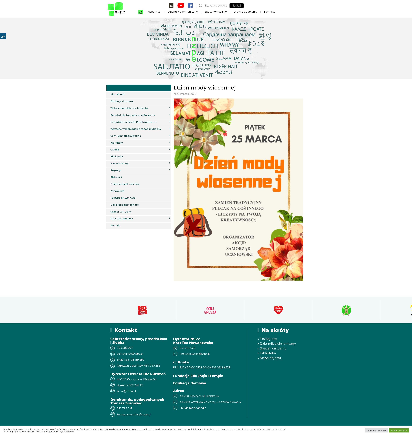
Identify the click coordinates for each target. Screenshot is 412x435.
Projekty (140, 170)
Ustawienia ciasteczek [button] (376, 430)
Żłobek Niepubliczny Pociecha (140, 108)
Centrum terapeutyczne (140, 135)
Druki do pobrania (245, 11)
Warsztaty (140, 142)
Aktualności (117, 94)
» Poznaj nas (267, 339)
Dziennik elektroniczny (182, 11)
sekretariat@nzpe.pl (130, 353)
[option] (142, 310)
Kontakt (269, 11)
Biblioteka (116, 156)
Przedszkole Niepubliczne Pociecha (140, 115)
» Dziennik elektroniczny (277, 344)
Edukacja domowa (121, 101)
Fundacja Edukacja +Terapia (198, 376)
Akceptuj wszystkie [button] (399, 430)
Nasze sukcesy (140, 163)
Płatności (116, 177)
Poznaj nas (153, 11)
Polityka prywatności (123, 197)
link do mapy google (193, 408)
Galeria (140, 149)
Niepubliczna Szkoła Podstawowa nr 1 (140, 122)
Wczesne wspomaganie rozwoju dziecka (140, 128)
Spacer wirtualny (216, 11)
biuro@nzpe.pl (126, 391)
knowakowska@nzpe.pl (195, 353)
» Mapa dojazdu (270, 358)
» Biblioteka (267, 353)
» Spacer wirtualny (272, 348)
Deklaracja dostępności (124, 204)
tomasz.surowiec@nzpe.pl (134, 414)
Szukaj (236, 5)
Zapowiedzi (117, 191)
